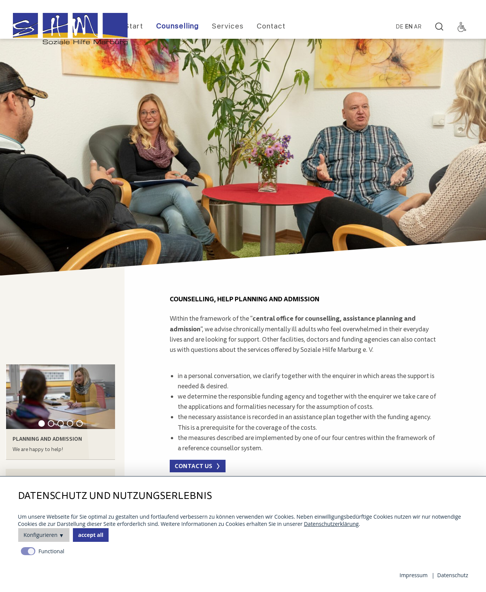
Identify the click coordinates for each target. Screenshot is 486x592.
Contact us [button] (193, 466)
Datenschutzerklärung (331, 523)
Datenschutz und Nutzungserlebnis (115, 496)
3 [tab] (60, 423)
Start (134, 26)
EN (408, 27)
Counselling (177, 26)
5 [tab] (79, 423)
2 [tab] (51, 423)
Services (228, 26)
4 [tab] (70, 423)
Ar (417, 27)
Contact (271, 26)
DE (399, 27)
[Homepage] (70, 29)
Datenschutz (452, 575)
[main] (304, 325)
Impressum (413, 575)
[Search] (439, 27)
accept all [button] (91, 534)
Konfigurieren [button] (40, 534)
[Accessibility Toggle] (462, 27)
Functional (51, 551)
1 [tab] (41, 423)
